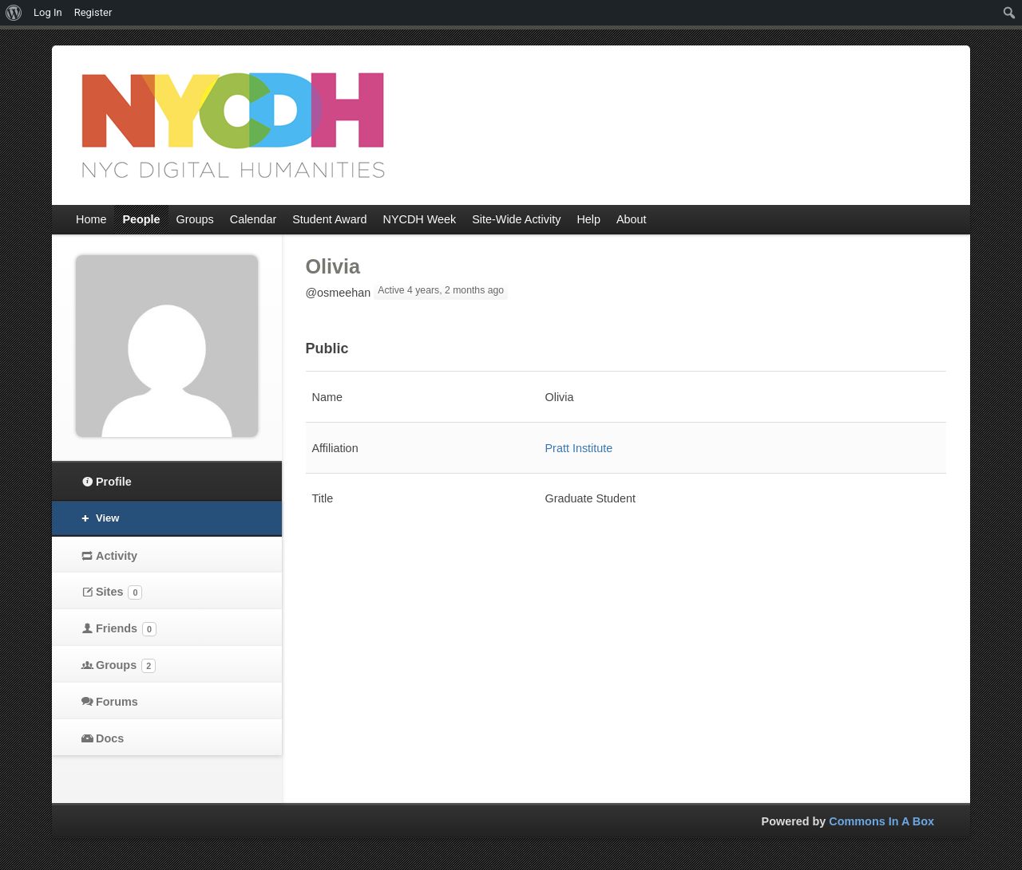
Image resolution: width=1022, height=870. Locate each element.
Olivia (333, 266)
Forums (117, 701)
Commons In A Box (881, 821)
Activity (116, 555)
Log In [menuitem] (48, 12)
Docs (110, 738)
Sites (119, 592)
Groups (126, 666)
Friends (126, 629)
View (107, 518)
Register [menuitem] (93, 12)
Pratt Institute (579, 448)
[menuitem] (14, 13)
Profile (114, 481)
